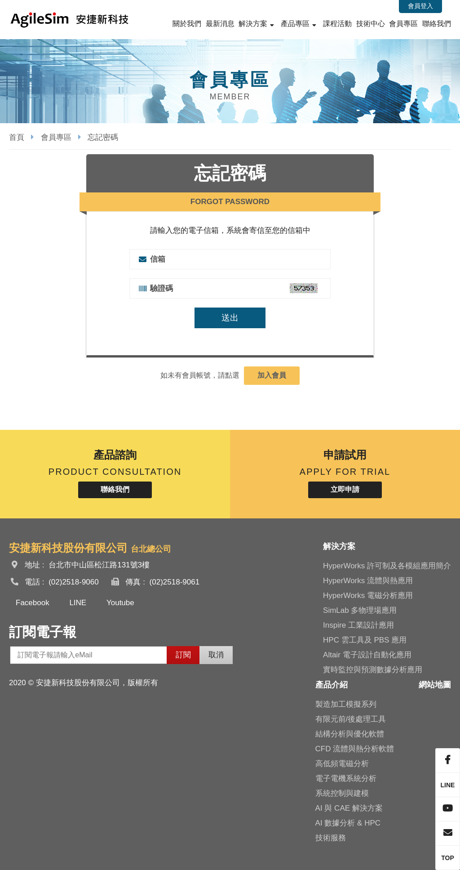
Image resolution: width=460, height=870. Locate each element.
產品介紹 (331, 684)
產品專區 (295, 23)
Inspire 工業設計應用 (358, 625)
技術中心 (370, 23)
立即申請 (345, 489)
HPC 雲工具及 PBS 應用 (365, 640)
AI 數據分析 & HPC (347, 823)
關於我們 (186, 23)
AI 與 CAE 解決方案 (349, 808)
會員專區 (403, 23)
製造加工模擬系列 (345, 704)
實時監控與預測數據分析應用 (372, 669)
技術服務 (330, 838)
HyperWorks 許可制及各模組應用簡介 (387, 566)
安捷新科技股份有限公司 (69, 19)
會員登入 (420, 5)
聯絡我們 (436, 23)
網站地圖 (435, 684)
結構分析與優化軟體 (349, 734)
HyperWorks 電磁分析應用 (368, 595)
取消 (216, 655)
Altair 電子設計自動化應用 (367, 655)
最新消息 (220, 23)
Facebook (32, 602)
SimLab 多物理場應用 (360, 610)
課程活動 (337, 23)
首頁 (16, 137)
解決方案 (253, 23)
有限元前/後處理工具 (350, 719)
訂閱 (183, 655)
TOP (447, 857)
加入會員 (271, 375)
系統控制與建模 (342, 793)
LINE (77, 602)
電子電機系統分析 (345, 778)
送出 (230, 317)
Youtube (120, 602)
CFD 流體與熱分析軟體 (354, 749)
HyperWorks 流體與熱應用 (368, 580)
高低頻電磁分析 (342, 763)
